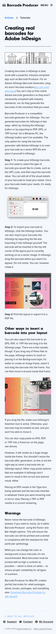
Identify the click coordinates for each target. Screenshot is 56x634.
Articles (11, 17)
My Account (44, 621)
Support (10, 621)
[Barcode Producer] (20, 5)
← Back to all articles (19, 616)
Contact (25, 621)
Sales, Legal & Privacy (43, 629)
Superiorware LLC (24, 629)
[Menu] (47, 5)
